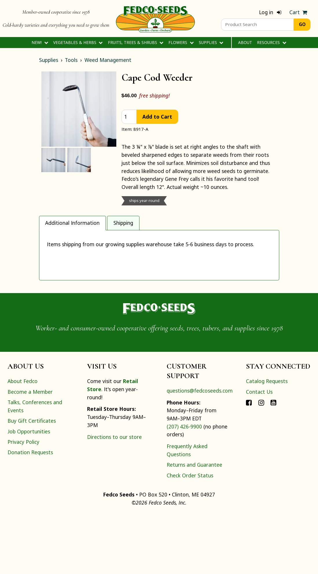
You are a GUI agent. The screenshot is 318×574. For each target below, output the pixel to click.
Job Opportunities (29, 490)
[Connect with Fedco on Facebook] (249, 461)
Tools (71, 59)
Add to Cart (157, 116)
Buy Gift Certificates (32, 480)
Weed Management (107, 59)
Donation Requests (30, 511)
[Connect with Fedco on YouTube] (273, 461)
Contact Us (259, 451)
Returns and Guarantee (194, 524)
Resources (271, 42)
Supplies (211, 42)
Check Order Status (190, 534)
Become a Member (30, 451)
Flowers (181, 42)
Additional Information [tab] (72, 222)
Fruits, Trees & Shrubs (135, 42)
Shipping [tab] (123, 222)
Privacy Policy (23, 501)
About (245, 42)
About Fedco (23, 440)
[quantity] (129, 117)
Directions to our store (114, 496)
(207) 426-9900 (184, 486)
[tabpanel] (159, 285)
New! (40, 42)
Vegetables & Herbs (78, 42)
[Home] (155, 18)
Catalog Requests (267, 440)
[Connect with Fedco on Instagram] (261, 461)
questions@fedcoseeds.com (200, 450)
